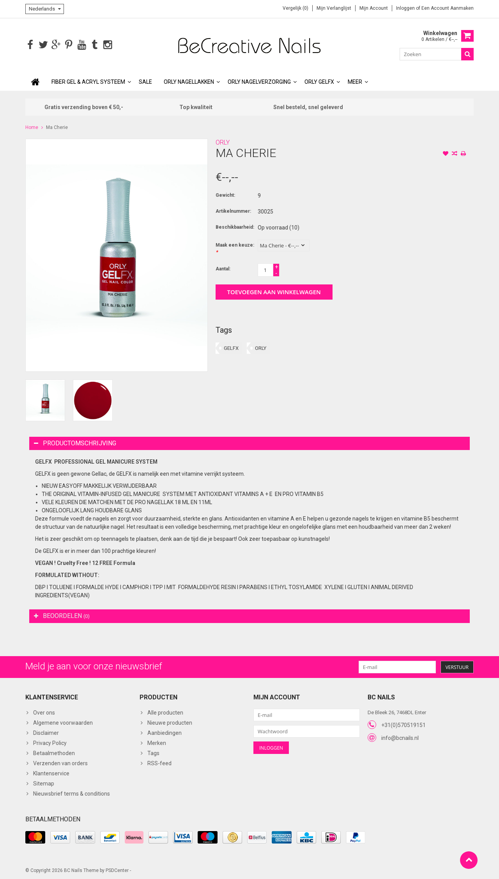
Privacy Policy (50, 742)
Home (31, 126)
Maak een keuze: (235, 248)
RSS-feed (159, 762)
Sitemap (43, 783)
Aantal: (223, 268)
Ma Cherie (57, 126)
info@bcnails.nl (400, 737)
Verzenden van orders (60, 762)
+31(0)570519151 (403, 724)
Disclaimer (46, 732)
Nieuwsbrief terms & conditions (71, 793)
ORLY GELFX (319, 81)
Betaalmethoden (54, 752)
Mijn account (373, 8)
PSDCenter (117, 869)
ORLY (223, 141)
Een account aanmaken (447, 8)
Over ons (44, 712)
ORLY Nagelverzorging (259, 81)
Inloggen (406, 8)
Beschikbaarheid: (235, 226)
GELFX (231, 347)
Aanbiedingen (164, 732)
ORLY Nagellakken (189, 81)
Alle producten (165, 712)
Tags (153, 752)
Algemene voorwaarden (63, 722)
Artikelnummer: (233, 210)
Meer (355, 81)
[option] (45, 399)
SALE (145, 81)
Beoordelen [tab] (62, 615)
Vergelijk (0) (295, 8)
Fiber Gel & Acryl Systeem (88, 81)
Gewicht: (225, 194)
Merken (156, 742)
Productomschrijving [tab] (75, 442)
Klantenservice (51, 773)
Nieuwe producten (169, 722)
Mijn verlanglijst (334, 8)
